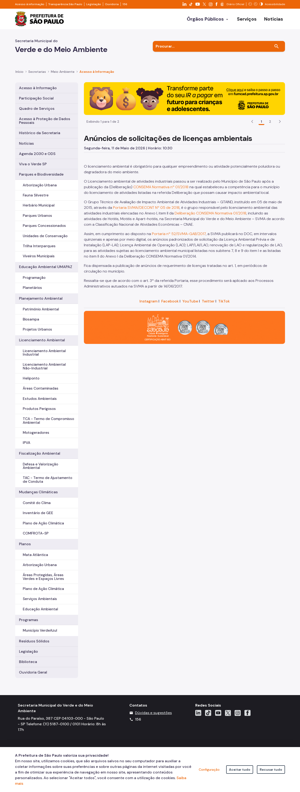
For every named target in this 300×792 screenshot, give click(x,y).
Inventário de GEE (38, 513)
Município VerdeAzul (40, 630)
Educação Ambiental (40, 609)
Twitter (208, 301)
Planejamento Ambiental (41, 298)
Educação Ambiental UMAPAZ (45, 266)
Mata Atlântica (35, 555)
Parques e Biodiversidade (41, 174)
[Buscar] (276, 46)
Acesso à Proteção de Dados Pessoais (44, 120)
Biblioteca (28, 661)
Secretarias (37, 72)
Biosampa (31, 319)
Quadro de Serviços (36, 108)
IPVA (26, 442)
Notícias (26, 143)
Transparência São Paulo (65, 4)
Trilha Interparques (39, 246)
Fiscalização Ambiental (39, 453)
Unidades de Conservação (45, 236)
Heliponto (31, 378)
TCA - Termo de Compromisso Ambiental (48, 420)
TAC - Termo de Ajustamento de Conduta (47, 479)
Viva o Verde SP (33, 164)
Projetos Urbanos (37, 329)
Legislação (93, 4)
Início (19, 72)
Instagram (148, 301)
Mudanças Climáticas (38, 492)
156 (125, 4)
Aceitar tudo (239, 769)
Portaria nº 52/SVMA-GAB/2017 (179, 233)
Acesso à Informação (96, 72)
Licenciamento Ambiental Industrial (44, 353)
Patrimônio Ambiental (41, 309)
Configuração (209, 769)
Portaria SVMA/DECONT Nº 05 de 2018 (146, 207)
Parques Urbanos (37, 215)
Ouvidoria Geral (33, 672)
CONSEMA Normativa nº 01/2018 (160, 186)
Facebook (170, 301)
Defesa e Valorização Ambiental (40, 466)
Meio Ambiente (63, 72)
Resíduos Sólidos (34, 641)
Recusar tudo (271, 769)
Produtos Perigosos (39, 408)
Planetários (32, 287)
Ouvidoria (112, 4)
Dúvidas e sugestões (153, 712)
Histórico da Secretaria (39, 132)
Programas (28, 619)
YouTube (190, 301)
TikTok (224, 301)
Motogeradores (36, 432)
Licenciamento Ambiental (42, 340)
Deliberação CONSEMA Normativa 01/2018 (210, 213)
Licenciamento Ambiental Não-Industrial (44, 366)
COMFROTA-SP (36, 533)
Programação (34, 277)
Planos (25, 544)
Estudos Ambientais (40, 398)
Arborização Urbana (40, 185)
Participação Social (36, 98)
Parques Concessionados (44, 225)
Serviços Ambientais (40, 599)
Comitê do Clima (37, 503)
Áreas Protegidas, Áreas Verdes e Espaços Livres (43, 577)
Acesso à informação (29, 4)
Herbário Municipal (39, 205)
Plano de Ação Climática (43, 523)
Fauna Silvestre (36, 195)
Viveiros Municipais (39, 256)
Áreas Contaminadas (40, 388)
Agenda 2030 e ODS (37, 153)
